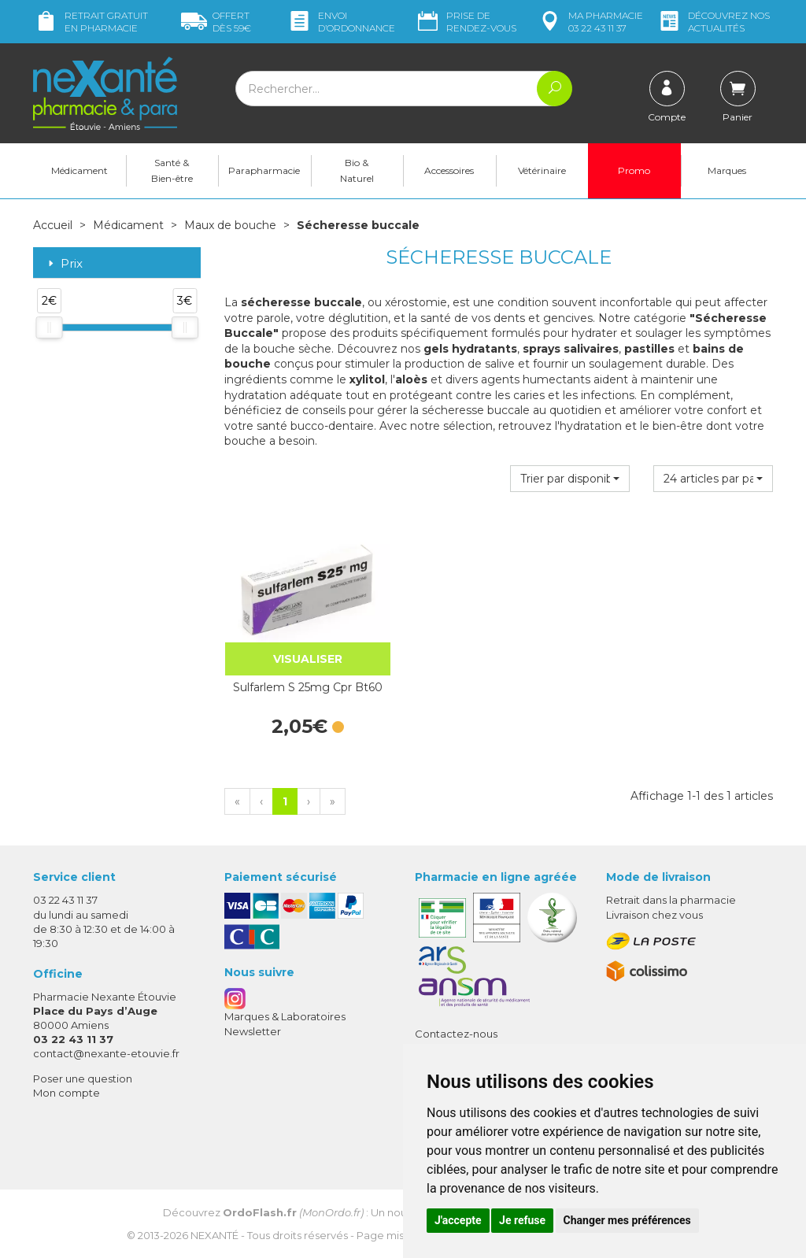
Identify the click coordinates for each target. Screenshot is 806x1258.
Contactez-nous (456, 1033)
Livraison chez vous (654, 914)
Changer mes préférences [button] (627, 1220)
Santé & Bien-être (172, 170)
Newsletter (252, 1031)
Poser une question (82, 1078)
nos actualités (713, 21)
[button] (570, 478)
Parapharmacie (264, 170)
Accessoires (449, 170)
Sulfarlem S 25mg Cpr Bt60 (308, 687)
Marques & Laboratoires (285, 1016)
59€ (216, 21)
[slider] (48, 327)
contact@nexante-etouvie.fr (106, 1053)
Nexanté (214, 1235)
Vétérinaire (542, 170)
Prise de (465, 21)
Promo (634, 170)
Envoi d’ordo (341, 21)
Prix (64, 264)
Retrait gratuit (90, 21)
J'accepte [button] (458, 1220)
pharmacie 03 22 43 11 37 (590, 21)
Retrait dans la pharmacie (671, 900)
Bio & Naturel (357, 170)
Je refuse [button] (522, 1220)
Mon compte (66, 1092)
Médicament (79, 170)
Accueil (52, 225)
